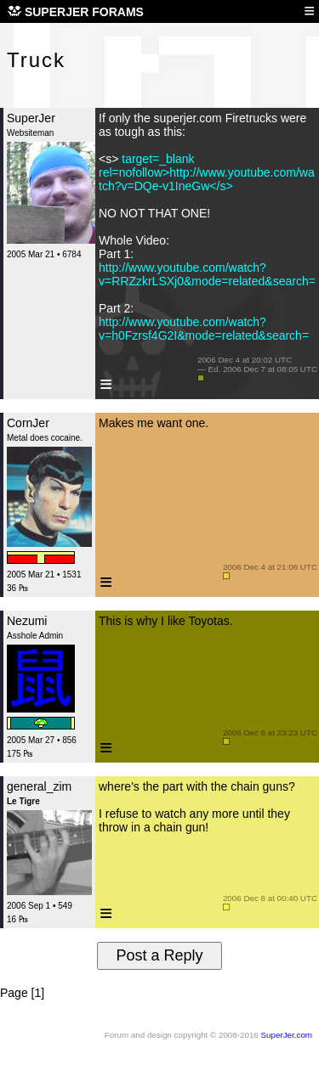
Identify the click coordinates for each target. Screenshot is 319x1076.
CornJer (28, 423)
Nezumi (27, 621)
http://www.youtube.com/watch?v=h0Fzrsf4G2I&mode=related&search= (204, 328)
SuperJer (31, 118)
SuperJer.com (286, 1034)
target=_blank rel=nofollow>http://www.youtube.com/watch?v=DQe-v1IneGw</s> (207, 172)
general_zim (39, 786)
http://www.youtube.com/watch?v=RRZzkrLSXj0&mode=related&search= (207, 274)
